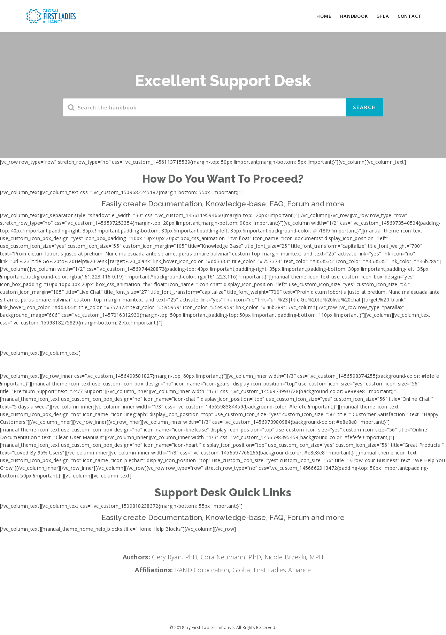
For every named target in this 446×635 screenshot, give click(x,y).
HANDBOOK (354, 16)
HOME (323, 16)
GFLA (382, 16)
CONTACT (410, 16)
